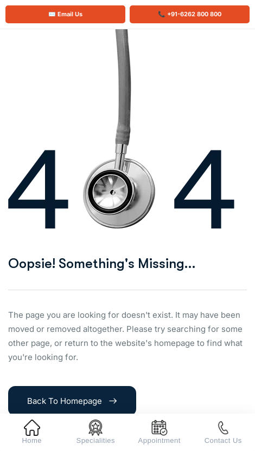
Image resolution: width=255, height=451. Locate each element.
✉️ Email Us (65, 14)
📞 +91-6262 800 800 (189, 14)
